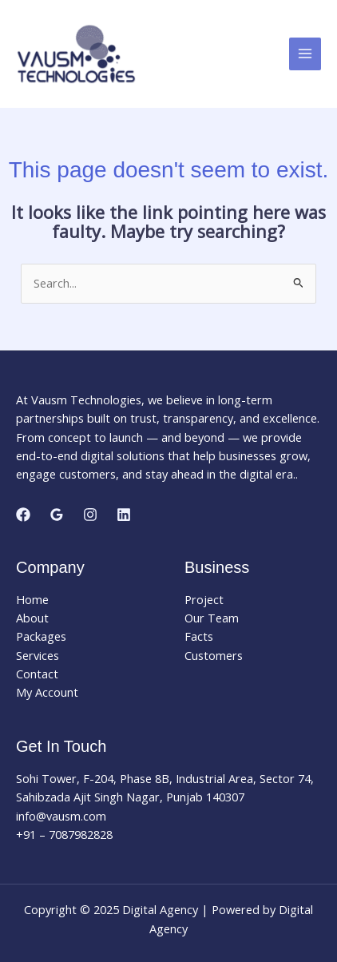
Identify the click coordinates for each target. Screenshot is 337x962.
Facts (198, 636)
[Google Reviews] (57, 514)
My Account (47, 692)
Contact (37, 674)
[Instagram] (90, 514)
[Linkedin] (124, 514)
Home (32, 599)
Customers (213, 655)
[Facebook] (23, 514)
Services (37, 655)
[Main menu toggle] (305, 54)
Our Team (211, 618)
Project (204, 599)
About (32, 618)
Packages (41, 636)
